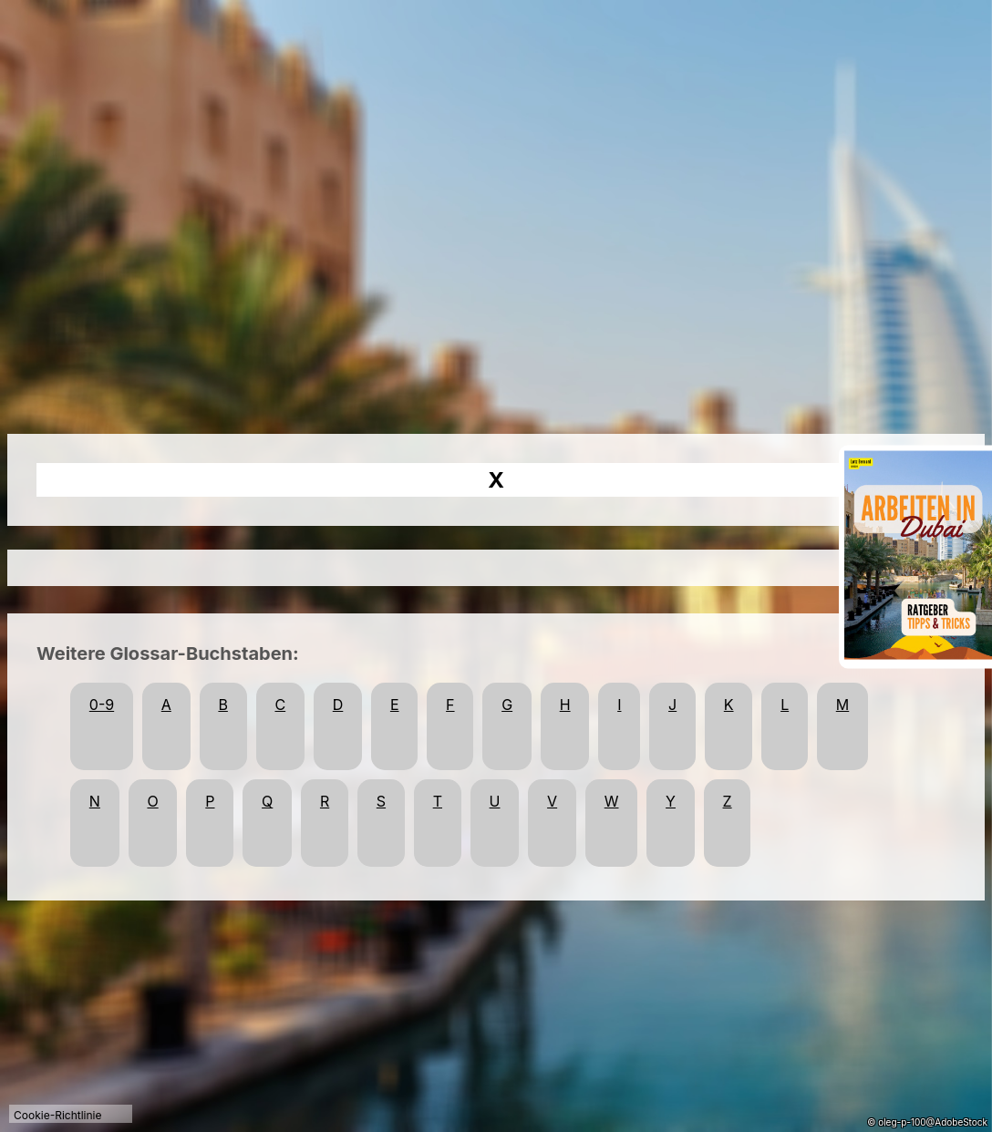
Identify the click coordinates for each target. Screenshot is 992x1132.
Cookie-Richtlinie (57, 1115)
